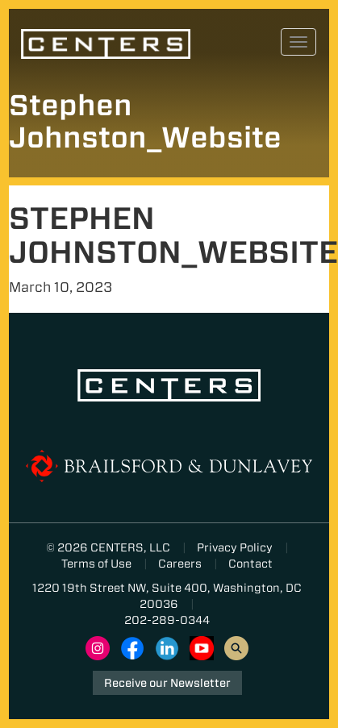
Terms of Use (96, 563)
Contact (250, 563)
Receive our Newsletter (167, 682)
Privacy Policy (235, 547)
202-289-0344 (167, 620)
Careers (180, 563)
